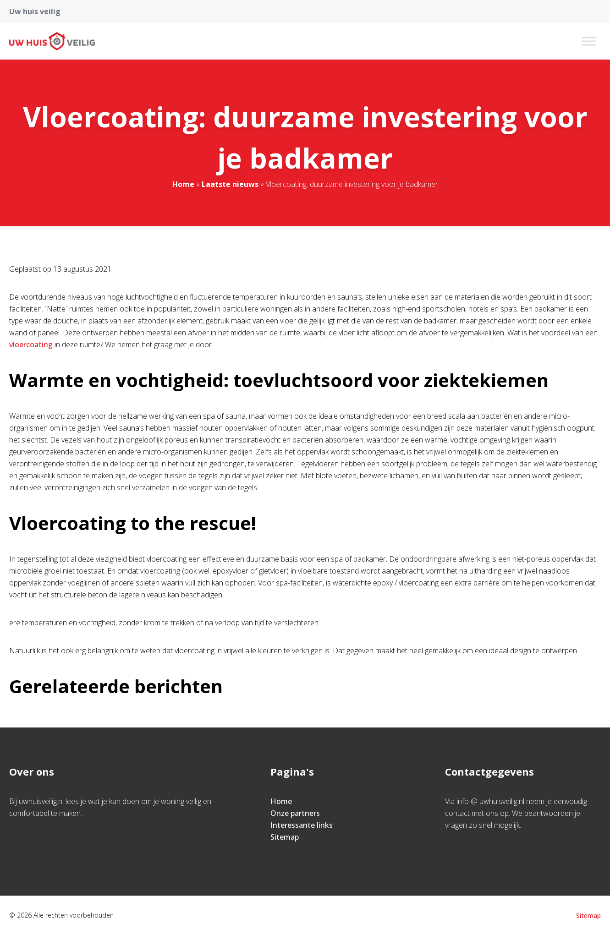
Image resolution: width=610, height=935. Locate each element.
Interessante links (301, 825)
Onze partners (295, 813)
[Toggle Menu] (589, 41)
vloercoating (32, 344)
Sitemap (284, 837)
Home (183, 184)
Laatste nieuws (230, 184)
